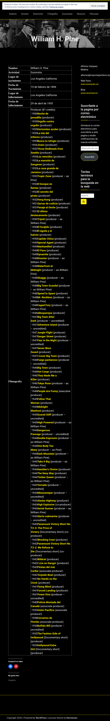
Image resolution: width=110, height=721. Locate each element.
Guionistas (67, 14)
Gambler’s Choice (47, 469)
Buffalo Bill (43, 625)
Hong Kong (43, 199)
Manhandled (44, 246)
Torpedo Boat (45, 574)
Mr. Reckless (44, 297)
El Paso (41, 250)
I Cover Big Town (47, 356)
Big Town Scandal (47, 285)
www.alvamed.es (89, 93)
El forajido (43, 227)
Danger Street (45, 336)
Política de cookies (56, 7)
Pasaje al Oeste (46, 207)
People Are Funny (47, 391)
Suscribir (89, 156)
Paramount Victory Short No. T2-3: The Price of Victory (51, 528)
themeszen (71, 718)
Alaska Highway (46, 500)
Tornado (42, 485)
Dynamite (42, 254)
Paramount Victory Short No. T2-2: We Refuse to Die (51, 547)
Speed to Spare (46, 293)
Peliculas (94, 14)
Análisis (13, 14)
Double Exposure (47, 438)
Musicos (81, 14)
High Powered (45, 422)
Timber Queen (45, 477)
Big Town (42, 367)
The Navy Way (45, 473)
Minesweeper (45, 492)
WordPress (41, 718)
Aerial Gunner (45, 508)
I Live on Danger (46, 563)
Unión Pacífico (45, 610)
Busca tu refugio (47, 141)
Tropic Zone (44, 176)
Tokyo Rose (44, 383)
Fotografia (52, 14)
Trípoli (41, 219)
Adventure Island (47, 324)
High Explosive (46, 504)
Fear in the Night (47, 340)
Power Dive (43, 594)
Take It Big (43, 461)
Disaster (42, 258)
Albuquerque (44, 313)
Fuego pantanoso (47, 359)
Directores (38, 14)
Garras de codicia (47, 203)
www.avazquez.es (90, 84)
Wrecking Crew (46, 539)
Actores (25, 14)
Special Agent (45, 242)
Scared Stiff (44, 414)
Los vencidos (45, 156)
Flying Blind (44, 586)
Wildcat (41, 559)
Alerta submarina (47, 516)
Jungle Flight (45, 332)
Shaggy (41, 277)
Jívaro (41, 144)
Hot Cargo (43, 371)
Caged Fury (44, 305)
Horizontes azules (47, 129)
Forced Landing (46, 590)
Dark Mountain (46, 453)
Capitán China (45, 238)
